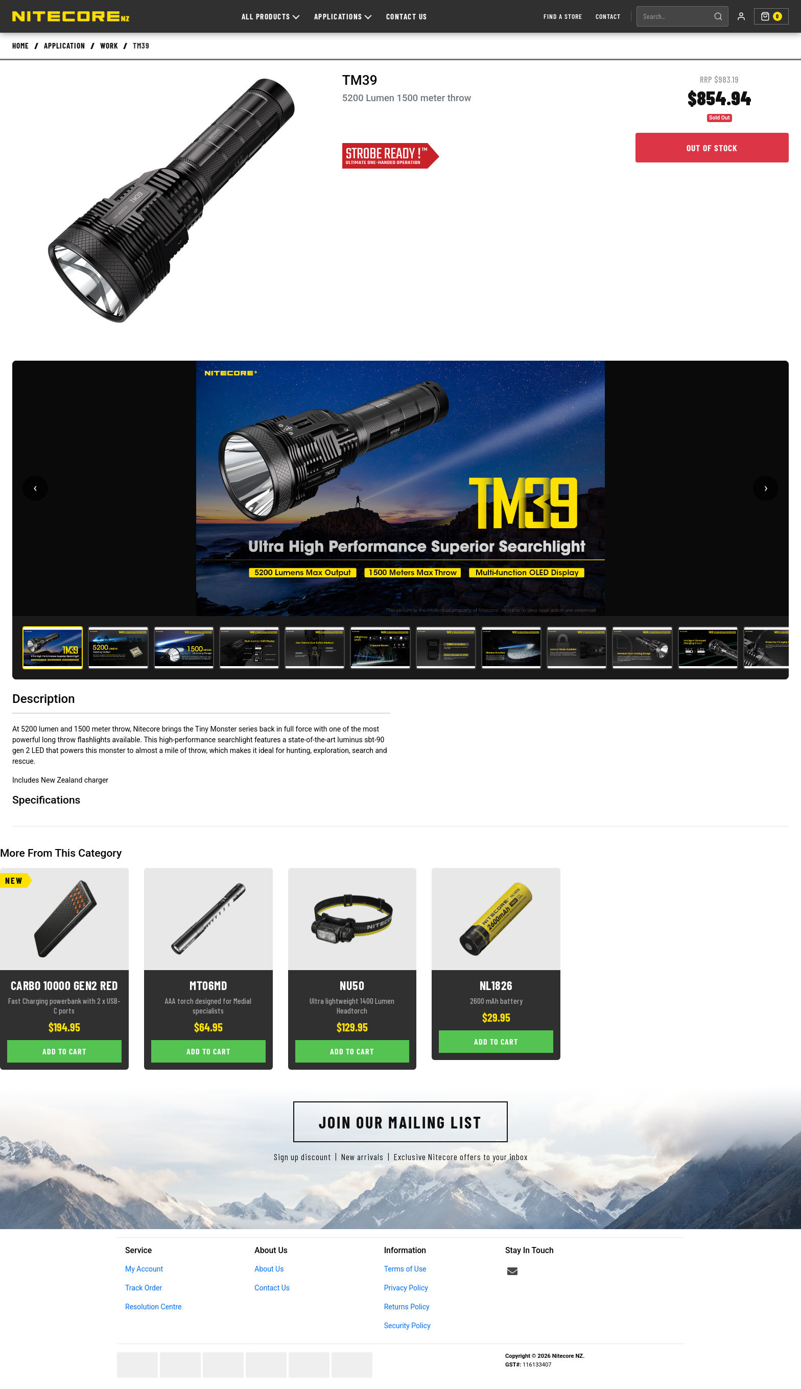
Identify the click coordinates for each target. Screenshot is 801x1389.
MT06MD (208, 985)
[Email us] (512, 1271)
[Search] (718, 16)
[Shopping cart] (771, 16)
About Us (269, 1269)
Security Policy (407, 1326)
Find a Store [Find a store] (563, 16)
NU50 (352, 985)
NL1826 (496, 985)
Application (64, 45)
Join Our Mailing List (400, 1122)
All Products (270, 16)
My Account (144, 1269)
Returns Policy (407, 1307)
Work (109, 45)
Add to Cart (64, 1051)
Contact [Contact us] (608, 16)
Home (20, 45)
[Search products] (673, 16)
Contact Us (407, 16)
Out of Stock (712, 147)
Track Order (143, 1288)
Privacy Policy (406, 1288)
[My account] (741, 16)
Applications (342, 16)
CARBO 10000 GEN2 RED (64, 985)
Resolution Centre (153, 1307)
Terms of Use (405, 1269)
